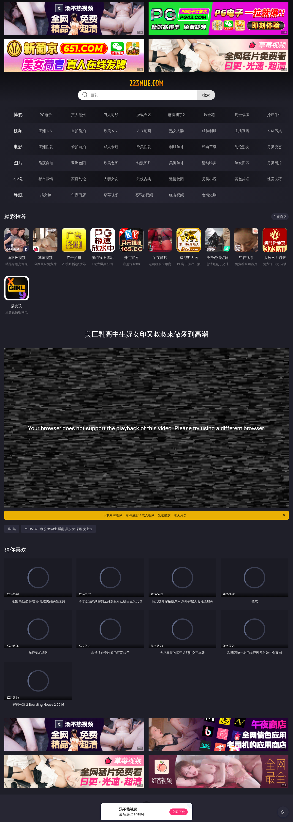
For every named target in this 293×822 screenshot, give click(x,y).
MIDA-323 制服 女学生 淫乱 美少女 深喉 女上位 (58, 529)
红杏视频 (176, 194)
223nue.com (146, 83)
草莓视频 (111, 194)
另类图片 (274, 162)
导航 (18, 195)
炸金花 (209, 114)
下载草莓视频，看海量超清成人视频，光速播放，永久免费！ (194, 515)
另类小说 (209, 178)
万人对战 (111, 114)
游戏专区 (143, 114)
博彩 (18, 115)
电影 (18, 147)
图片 (18, 163)
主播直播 (242, 130)
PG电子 (46, 114)
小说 (18, 179)
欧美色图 (111, 162)
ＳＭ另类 (274, 130)
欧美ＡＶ (111, 130)
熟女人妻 (176, 130)
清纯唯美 (209, 162)
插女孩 (45, 194)
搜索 (206, 95)
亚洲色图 (78, 162)
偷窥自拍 (45, 162)
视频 (18, 131)
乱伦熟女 (242, 146)
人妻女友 (111, 178)
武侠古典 (143, 178)
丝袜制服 (209, 130)
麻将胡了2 (176, 114)
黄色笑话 (242, 178)
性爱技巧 (274, 178)
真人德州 (78, 114)
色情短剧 (209, 194)
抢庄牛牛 (274, 114)
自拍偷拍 (78, 130)
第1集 (12, 529)
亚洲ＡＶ (45, 130)
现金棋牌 (242, 114)
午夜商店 (78, 194)
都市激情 (45, 178)
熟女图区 (242, 162)
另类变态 (274, 146)
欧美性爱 (143, 146)
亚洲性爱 (45, 146)
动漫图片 (143, 162)
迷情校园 (176, 178)
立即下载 (178, 812)
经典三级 (209, 146)
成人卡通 (111, 146)
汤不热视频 (144, 194)
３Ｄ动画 (143, 130)
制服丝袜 (176, 146)
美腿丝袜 (176, 162)
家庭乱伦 (78, 178)
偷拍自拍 (78, 146)
